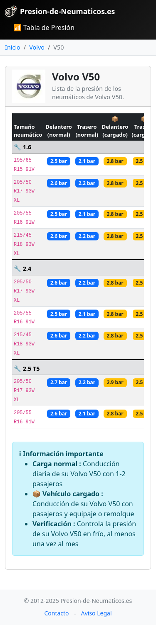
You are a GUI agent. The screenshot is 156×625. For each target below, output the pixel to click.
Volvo (37, 47)
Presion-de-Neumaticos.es (60, 11)
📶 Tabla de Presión (43, 27)
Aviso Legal (96, 613)
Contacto (56, 613)
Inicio (12, 47)
